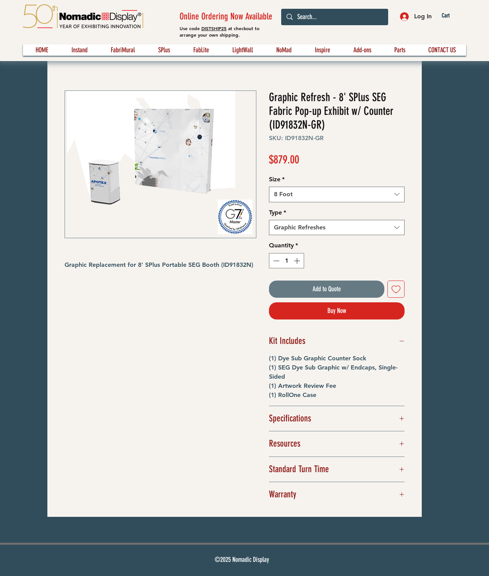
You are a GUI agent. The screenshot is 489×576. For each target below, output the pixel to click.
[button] (452, 16)
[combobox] (337, 194)
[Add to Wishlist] (396, 289)
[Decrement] (275, 260)
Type (277, 212)
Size (277, 179)
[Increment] (297, 260)
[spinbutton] (286, 260)
